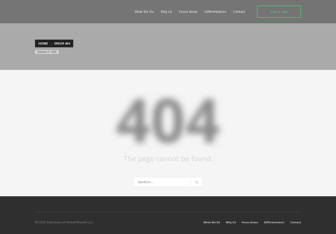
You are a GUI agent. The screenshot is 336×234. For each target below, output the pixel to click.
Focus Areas (250, 222)
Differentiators (274, 222)
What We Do (211, 222)
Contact (295, 222)
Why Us (231, 222)
